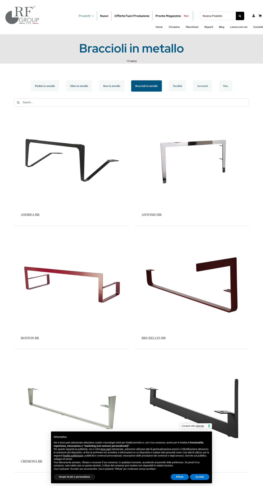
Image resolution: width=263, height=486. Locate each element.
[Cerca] (240, 16)
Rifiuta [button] (179, 476)
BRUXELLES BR (154, 338)
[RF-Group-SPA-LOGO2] (22, 7)
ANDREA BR (30, 215)
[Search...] (131, 102)
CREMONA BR (31, 461)
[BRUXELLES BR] (192, 235)
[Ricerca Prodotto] (218, 16)
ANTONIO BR (152, 215)
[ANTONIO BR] (192, 112)
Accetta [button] (199, 476)
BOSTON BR (30, 338)
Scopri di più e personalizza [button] (74, 476)
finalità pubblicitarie (73, 455)
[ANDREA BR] (71, 112)
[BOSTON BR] (71, 235)
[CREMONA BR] (71, 359)
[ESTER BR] (192, 359)
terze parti (105, 449)
